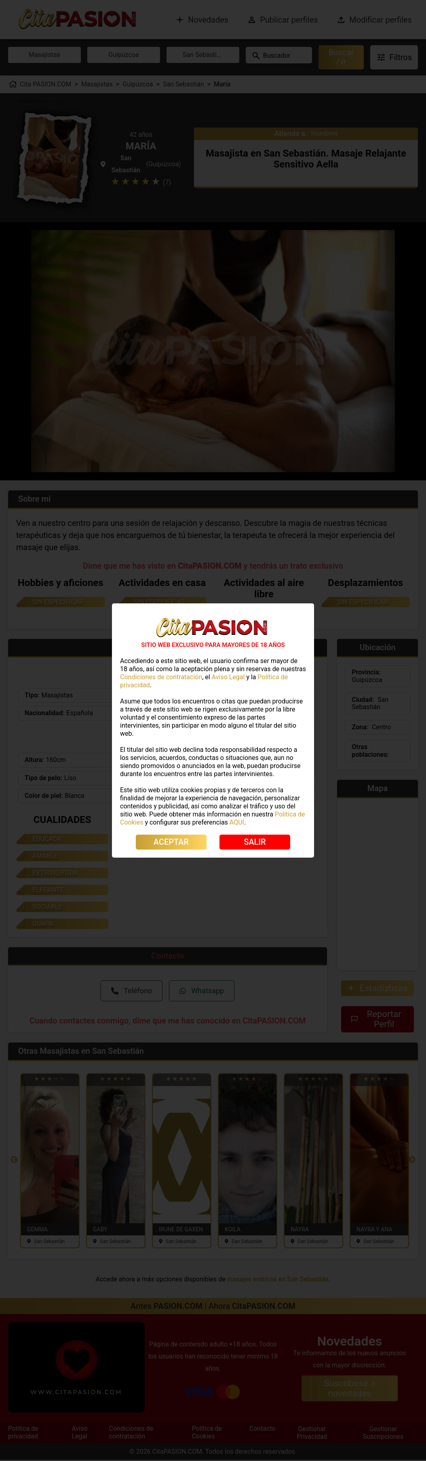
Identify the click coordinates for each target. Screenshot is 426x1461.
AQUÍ (237, 822)
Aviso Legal (228, 677)
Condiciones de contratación (161, 677)
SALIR (255, 842)
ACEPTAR (171, 842)
